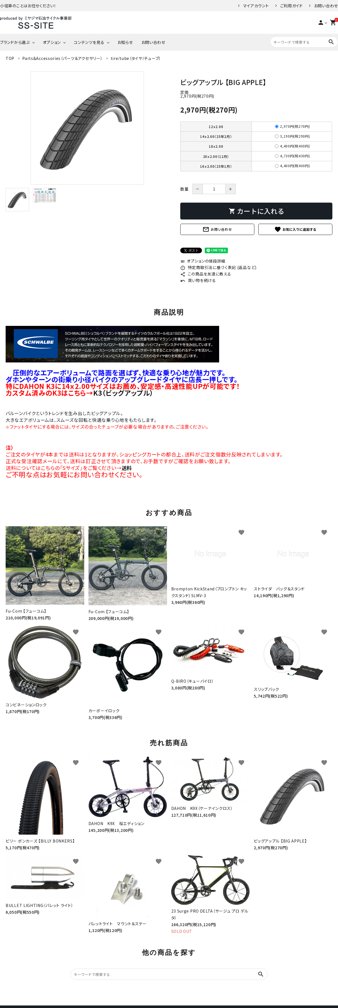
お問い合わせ (326, 6)
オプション (52, 42)
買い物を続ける (198, 280)
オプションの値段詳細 (202, 261)
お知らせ (125, 42)
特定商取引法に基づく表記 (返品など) (218, 267)
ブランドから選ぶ (15, 42)
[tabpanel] (87, 128)
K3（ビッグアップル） (123, 393)
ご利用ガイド (291, 6)
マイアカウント (256, 6)
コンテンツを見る (89, 42)
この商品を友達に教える (205, 274)
